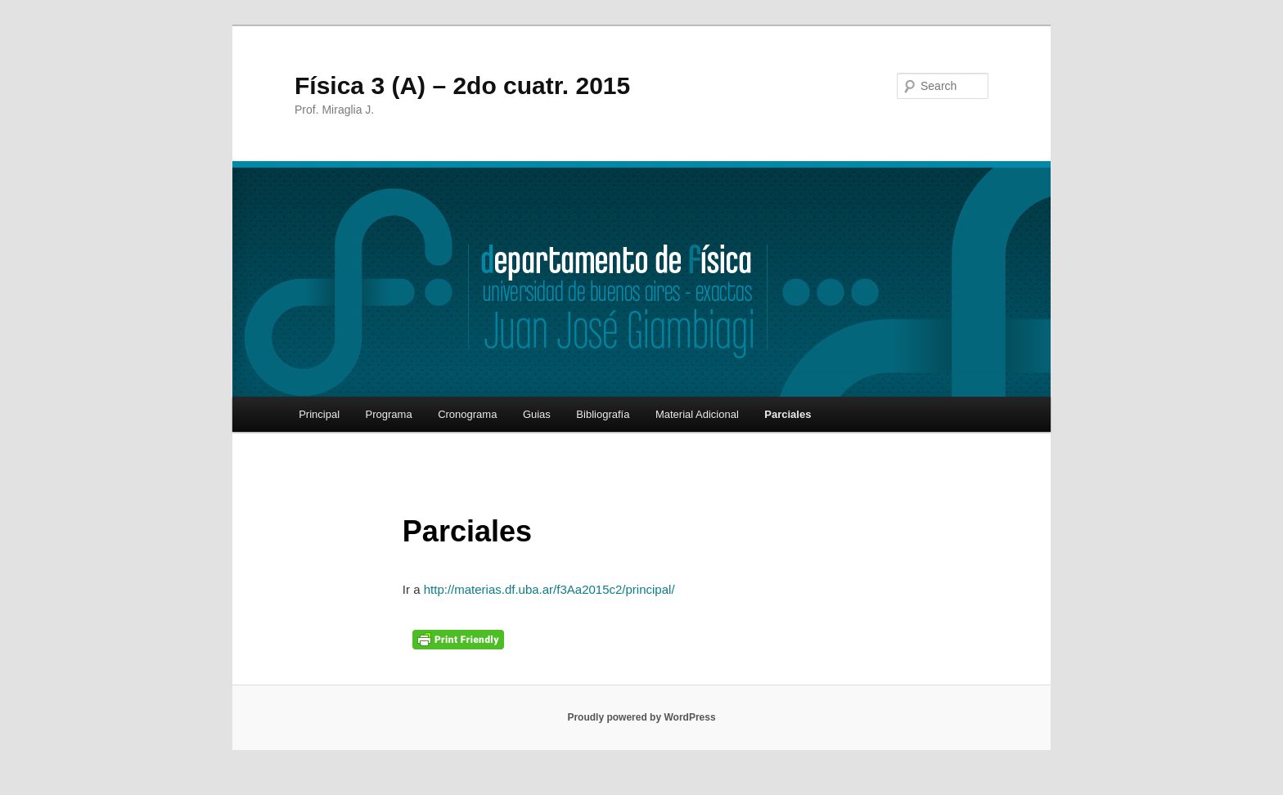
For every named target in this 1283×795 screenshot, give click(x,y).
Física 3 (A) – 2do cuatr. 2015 (462, 85)
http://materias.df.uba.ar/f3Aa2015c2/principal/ (549, 589)
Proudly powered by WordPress (641, 717)
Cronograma (467, 414)
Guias (537, 414)
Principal (319, 414)
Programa (389, 414)
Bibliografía (602, 414)
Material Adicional (697, 414)
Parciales (787, 414)
